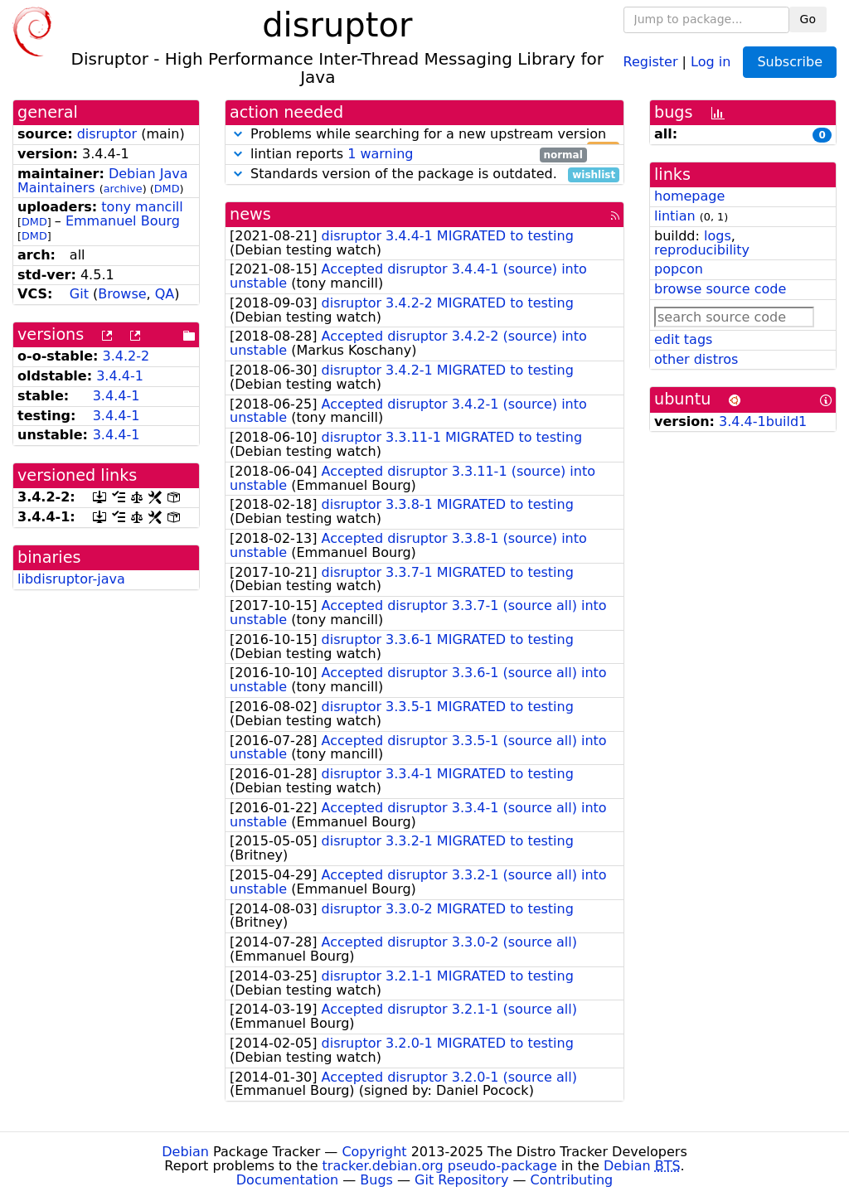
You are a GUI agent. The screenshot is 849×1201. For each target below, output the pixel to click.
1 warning (380, 154)
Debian (185, 1152)
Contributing (572, 1180)
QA (165, 294)
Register (650, 61)
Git (79, 294)
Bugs (376, 1180)
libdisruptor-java (71, 579)
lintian (675, 216)
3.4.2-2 (126, 356)
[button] (238, 134)
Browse (122, 294)
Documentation (287, 1180)
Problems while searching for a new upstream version (424, 135)
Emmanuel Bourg (122, 221)
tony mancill (141, 207)
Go (808, 19)
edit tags (683, 339)
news (250, 214)
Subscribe (789, 62)
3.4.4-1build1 (763, 421)
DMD (167, 188)
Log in (710, 61)
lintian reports (408, 155)
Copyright (374, 1152)
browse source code (720, 289)
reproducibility (702, 250)
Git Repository (461, 1180)
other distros (696, 359)
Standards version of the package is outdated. (424, 174)
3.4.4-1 (119, 376)
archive (123, 188)
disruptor (107, 134)
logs (717, 236)
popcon (678, 269)
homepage (689, 196)
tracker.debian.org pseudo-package (440, 1166)
